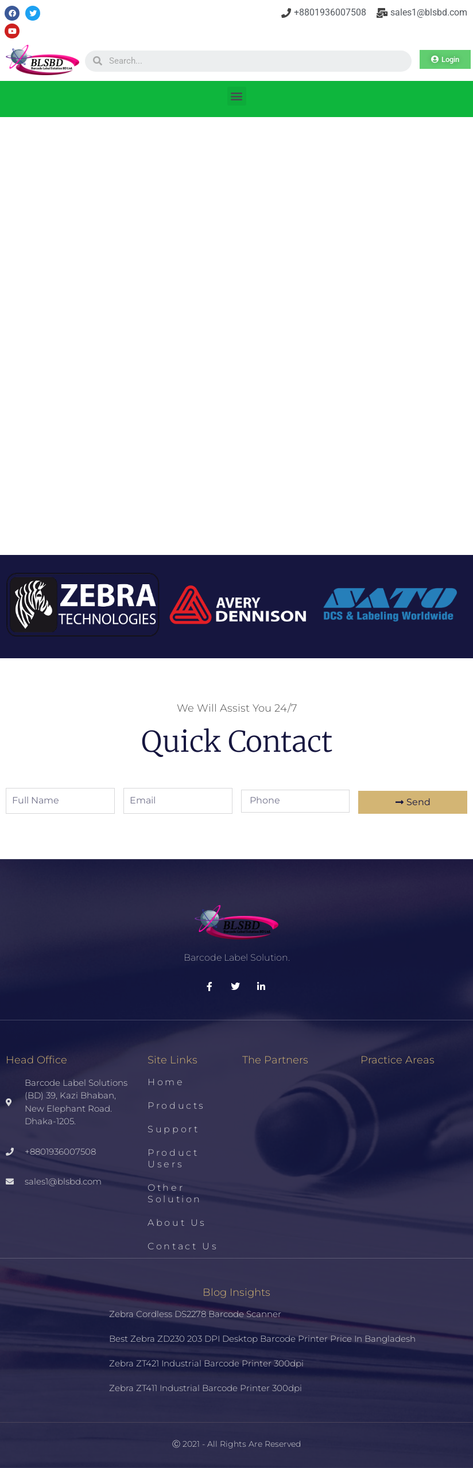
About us (177, 1222)
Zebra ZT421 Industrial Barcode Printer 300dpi (206, 1363)
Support (173, 1129)
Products (177, 1105)
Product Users (173, 1158)
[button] (236, 96)
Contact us (183, 1246)
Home (166, 1082)
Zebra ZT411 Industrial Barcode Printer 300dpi (205, 1387)
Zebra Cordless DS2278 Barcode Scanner (195, 1313)
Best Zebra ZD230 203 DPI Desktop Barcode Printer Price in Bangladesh (262, 1338)
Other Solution (175, 1193)
